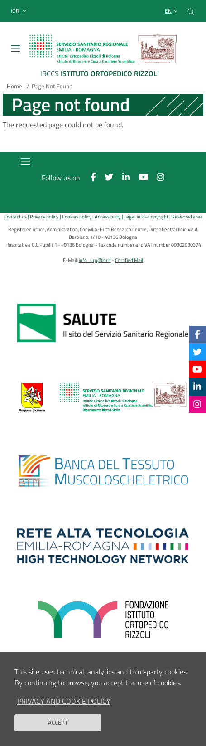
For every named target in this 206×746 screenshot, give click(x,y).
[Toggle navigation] (15, 48)
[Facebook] (197, 334)
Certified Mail (129, 260)
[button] (20, 11)
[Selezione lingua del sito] (172, 11)
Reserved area (187, 216)
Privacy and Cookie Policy (63, 701)
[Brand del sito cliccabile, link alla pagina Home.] (103, 57)
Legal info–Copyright (146, 216)
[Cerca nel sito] (191, 10)
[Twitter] (197, 351)
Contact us (15, 216)
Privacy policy (44, 216)
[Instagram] (197, 404)
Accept (58, 722)
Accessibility (107, 216)
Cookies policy (76, 216)
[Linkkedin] (197, 386)
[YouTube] (197, 369)
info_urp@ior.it (95, 260)
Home (14, 86)
